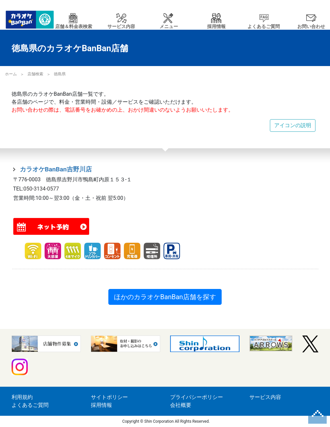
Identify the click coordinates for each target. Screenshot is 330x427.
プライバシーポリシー (196, 397)
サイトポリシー (109, 397)
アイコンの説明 (292, 125)
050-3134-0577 (41, 189)
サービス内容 (265, 397)
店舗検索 (35, 74)
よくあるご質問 (30, 405)
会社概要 (180, 405)
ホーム (11, 74)
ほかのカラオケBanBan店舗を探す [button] (165, 297)
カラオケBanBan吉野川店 (56, 169)
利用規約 (22, 397)
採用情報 (101, 405)
